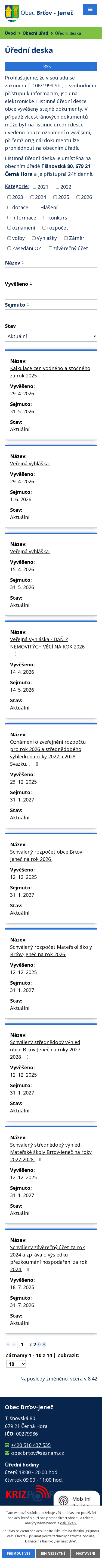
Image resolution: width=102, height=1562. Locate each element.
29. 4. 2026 (22, 393)
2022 (65, 186)
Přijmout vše (18, 1553)
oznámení (23, 227)
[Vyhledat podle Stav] (51, 336)
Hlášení (48, 207)
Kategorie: (17, 186)
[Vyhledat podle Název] (51, 272)
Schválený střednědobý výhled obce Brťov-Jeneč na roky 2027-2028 (46, 1049)
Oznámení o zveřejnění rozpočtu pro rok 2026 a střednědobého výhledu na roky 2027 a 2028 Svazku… (48, 753)
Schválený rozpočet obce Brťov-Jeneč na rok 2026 (47, 855)
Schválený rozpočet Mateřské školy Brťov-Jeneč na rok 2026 (51, 950)
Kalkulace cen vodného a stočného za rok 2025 (50, 372)
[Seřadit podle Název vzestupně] (23, 261)
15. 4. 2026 (22, 569)
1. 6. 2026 (20, 499)
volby (18, 238)
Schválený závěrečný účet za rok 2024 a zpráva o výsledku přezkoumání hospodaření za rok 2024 (48, 1258)
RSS (68, 66)
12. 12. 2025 (23, 877)
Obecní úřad (35, 33)
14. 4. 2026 (22, 672)
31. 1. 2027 (22, 799)
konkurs (57, 217)
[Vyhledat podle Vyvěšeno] (51, 294)
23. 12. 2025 (23, 781)
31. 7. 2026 (22, 1305)
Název (12, 262)
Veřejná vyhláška (34, 463)
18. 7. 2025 (22, 1287)
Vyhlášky (47, 238)
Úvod (10, 33)
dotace (20, 207)
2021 (43, 186)
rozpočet (57, 227)
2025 (63, 197)
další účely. (68, 1523)
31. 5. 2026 (22, 411)
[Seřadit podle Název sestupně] (23, 264)
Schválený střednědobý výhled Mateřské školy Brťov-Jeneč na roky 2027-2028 (51, 1152)
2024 (40, 197)
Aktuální (19, 429)
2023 (17, 197)
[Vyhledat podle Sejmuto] (51, 314)
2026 (86, 197)
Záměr (76, 238)
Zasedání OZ (26, 248)
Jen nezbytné (53, 1553)
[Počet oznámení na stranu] (16, 1364)
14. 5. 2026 (22, 689)
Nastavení (85, 1553)
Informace (24, 217)
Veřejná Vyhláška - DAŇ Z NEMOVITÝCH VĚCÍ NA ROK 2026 (47, 646)
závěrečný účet (70, 248)
